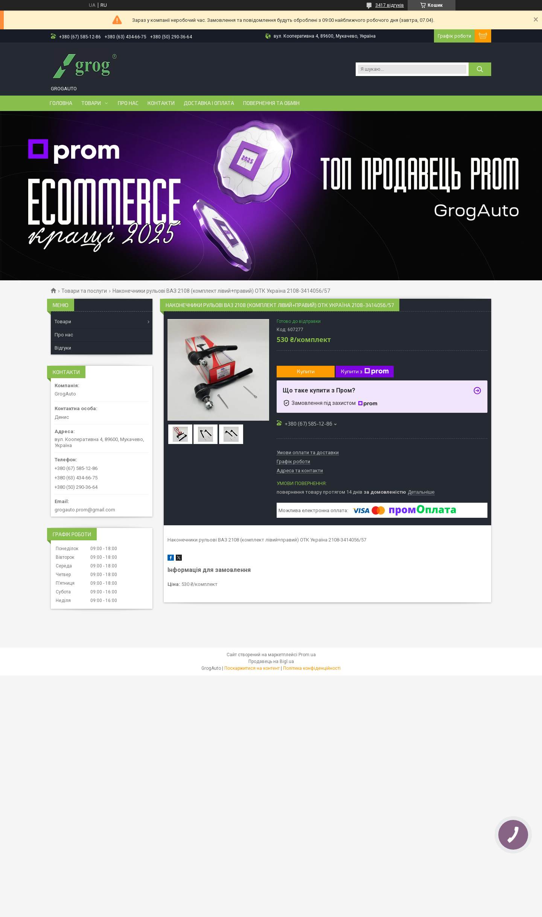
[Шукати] (480, 69)
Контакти (161, 103)
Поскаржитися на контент (252, 668)
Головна (61, 103)
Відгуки (63, 348)
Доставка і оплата (209, 103)
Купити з (365, 371)
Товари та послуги (84, 291)
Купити (306, 371)
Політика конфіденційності (312, 668)
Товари (91, 103)
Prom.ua (307, 654)
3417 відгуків (389, 5)
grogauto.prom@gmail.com (85, 509)
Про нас (128, 103)
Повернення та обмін (271, 103)
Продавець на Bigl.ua (271, 661)
